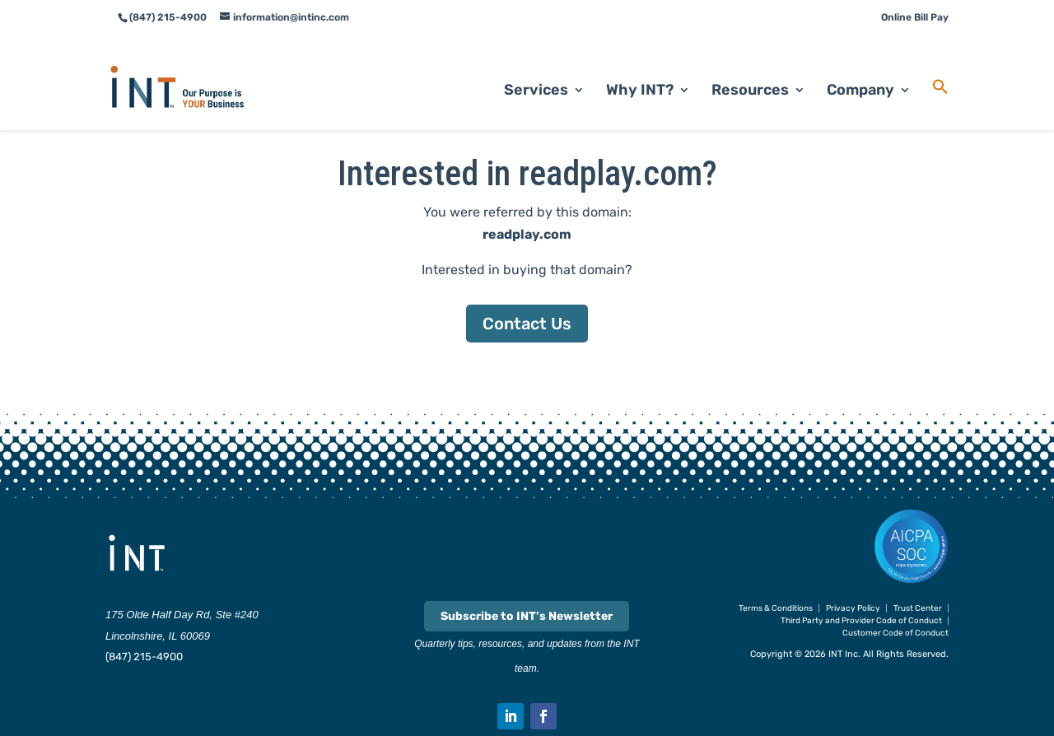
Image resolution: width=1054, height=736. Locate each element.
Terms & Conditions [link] (776, 608)
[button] (510, 716)
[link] (197, 66)
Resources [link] (750, 70)
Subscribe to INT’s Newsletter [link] (527, 616)
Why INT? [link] (640, 70)
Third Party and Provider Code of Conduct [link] (861, 621)
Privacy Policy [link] (853, 608)
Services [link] (536, 70)
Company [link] (860, 70)
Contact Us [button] (527, 323)
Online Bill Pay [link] (915, 17)
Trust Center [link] (917, 608)
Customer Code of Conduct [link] (895, 633)
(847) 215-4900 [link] (144, 656)
